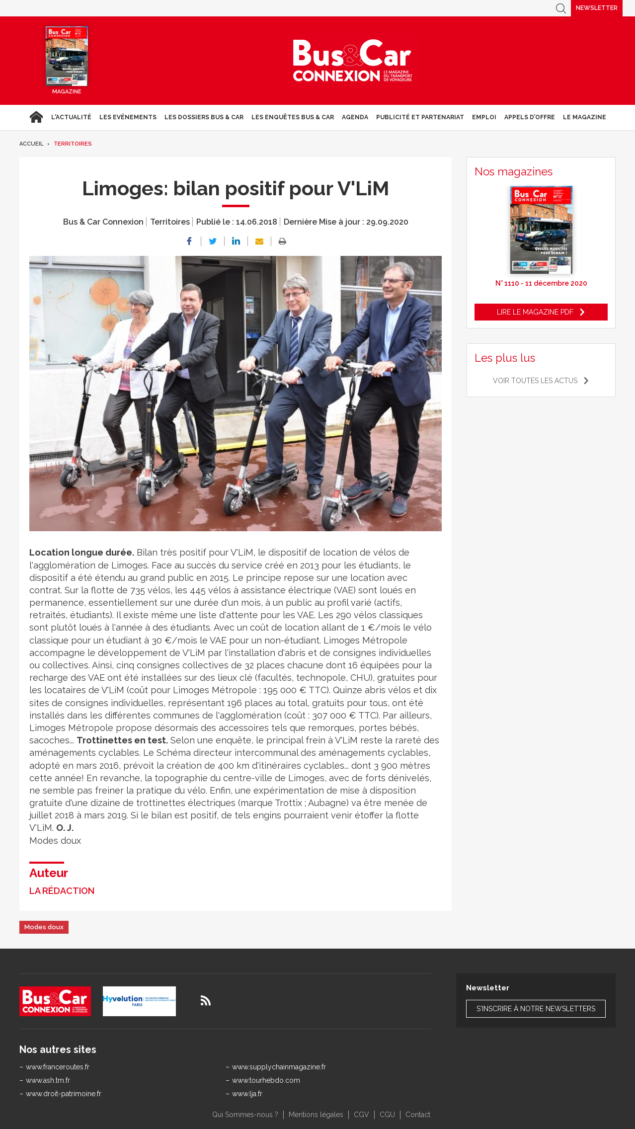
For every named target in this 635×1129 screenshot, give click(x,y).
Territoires (73, 144)
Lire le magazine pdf (535, 312)
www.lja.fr (247, 1094)
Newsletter (597, 7)
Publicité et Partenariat (420, 117)
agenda (355, 117)
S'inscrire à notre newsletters (535, 1009)
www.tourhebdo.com (266, 1080)
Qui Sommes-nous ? (245, 1115)
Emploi (484, 117)
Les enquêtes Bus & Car (292, 117)
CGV (361, 1115)
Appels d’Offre (529, 117)
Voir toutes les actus (535, 381)
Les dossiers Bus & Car (203, 117)
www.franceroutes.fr (57, 1067)
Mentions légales (316, 1115)
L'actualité (71, 117)
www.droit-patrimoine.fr (63, 1094)
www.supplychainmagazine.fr (279, 1067)
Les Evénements (128, 117)
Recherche (561, 8)
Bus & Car (352, 60)
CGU (387, 1115)
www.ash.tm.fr (48, 1080)
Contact (417, 1115)
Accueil (36, 117)
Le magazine (584, 117)
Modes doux (44, 927)
